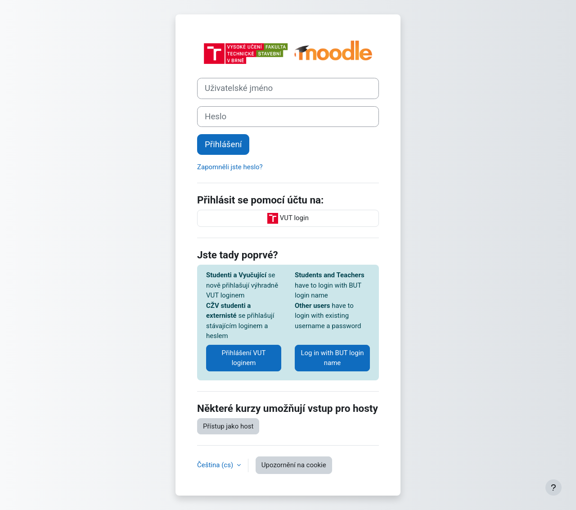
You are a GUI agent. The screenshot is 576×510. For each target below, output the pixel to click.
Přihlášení (223, 144)
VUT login (288, 218)
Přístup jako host (228, 426)
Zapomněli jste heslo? (230, 167)
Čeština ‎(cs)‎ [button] (216, 465)
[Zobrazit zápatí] (553, 487)
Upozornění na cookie (293, 465)
